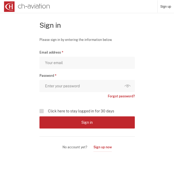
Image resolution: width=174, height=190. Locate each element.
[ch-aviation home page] (26, 6)
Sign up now (102, 147)
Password (46, 75)
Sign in (87, 122)
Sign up (165, 6)
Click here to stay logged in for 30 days (81, 111)
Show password (129, 86)
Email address (50, 52)
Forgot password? (121, 96)
